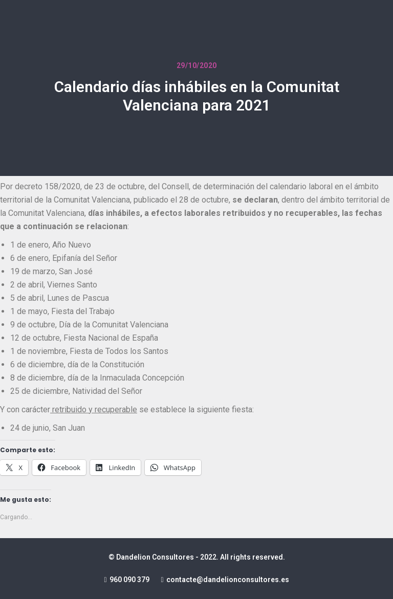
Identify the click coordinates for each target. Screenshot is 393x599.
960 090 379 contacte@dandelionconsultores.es (196, 579)
